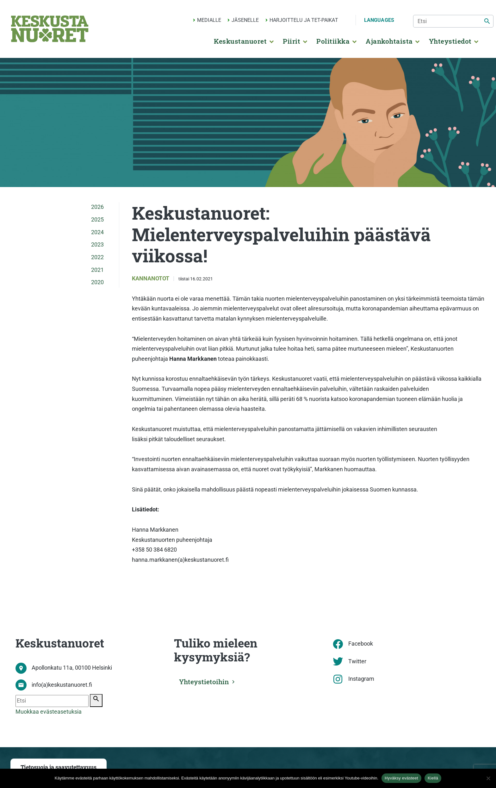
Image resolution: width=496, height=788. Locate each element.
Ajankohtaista (389, 41)
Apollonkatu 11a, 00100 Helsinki (72, 668)
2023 (97, 244)
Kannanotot (151, 278)
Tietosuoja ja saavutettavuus (58, 767)
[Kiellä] (488, 778)
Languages (379, 20)
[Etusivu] (49, 29)
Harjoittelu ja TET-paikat (304, 20)
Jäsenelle (245, 20)
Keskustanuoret (240, 41)
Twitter (357, 661)
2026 (97, 207)
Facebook (360, 644)
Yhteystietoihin (205, 681)
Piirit (291, 41)
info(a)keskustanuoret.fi (62, 685)
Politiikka (333, 41)
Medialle (209, 20)
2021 (97, 270)
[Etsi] (453, 21)
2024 (97, 232)
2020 (97, 282)
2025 (97, 219)
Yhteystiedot (450, 41)
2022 (97, 257)
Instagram (361, 679)
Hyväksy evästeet (401, 778)
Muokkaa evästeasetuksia (49, 712)
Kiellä (433, 778)
